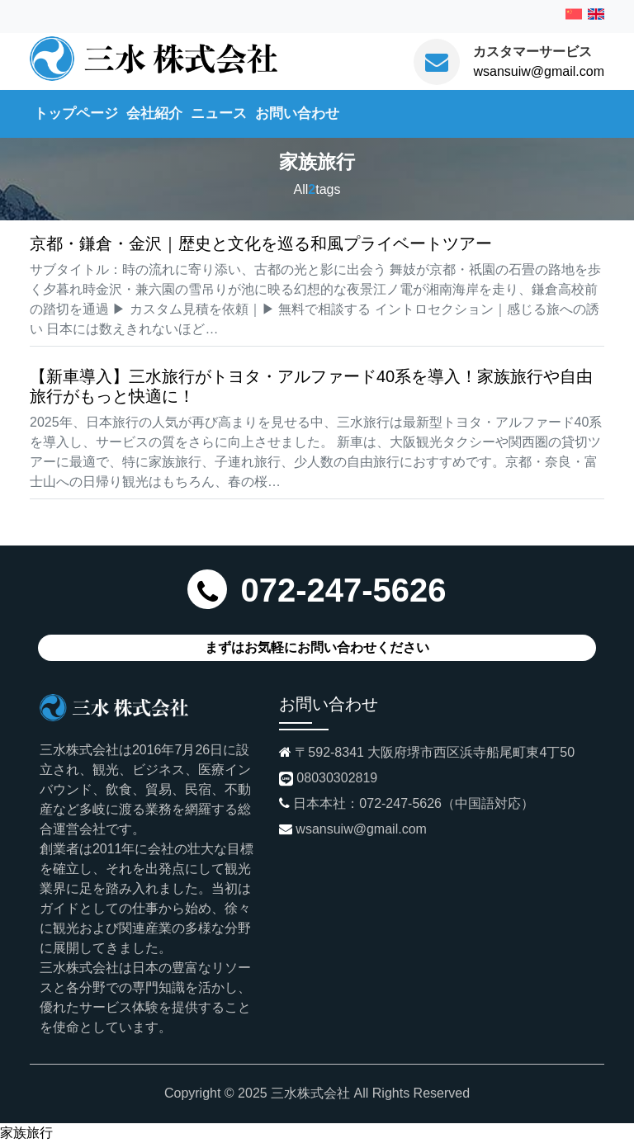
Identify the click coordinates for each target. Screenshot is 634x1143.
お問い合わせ (297, 113)
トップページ (76, 113)
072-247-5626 (343, 590)
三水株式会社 (310, 1093)
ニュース (219, 113)
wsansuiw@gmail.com (538, 71)
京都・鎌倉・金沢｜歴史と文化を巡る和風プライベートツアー (261, 243)
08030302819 (336, 778)
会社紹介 (154, 113)
